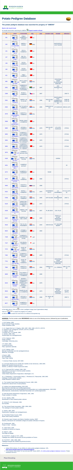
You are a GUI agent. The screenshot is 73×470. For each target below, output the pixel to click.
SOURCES (5, 318)
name (15, 33)
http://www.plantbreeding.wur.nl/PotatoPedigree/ (20, 449)
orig (32, 33)
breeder (58, 33)
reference (66, 33)
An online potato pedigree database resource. (53, 451)
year (41, 33)
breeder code (49, 33)
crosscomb (23, 33)
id (6, 33)
